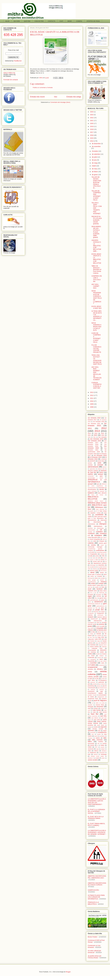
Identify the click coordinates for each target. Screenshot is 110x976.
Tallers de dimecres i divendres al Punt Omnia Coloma (96, 269)
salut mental (103, 712)
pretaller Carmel (92, 695)
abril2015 (92, 461)
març (96, 643)
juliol (103, 626)
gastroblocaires (94, 600)
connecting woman (102, 552)
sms (93, 734)
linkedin (99, 634)
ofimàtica (100, 669)
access (90, 463)
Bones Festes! (92, 937)
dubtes (92, 576)
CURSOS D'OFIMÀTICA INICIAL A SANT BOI (97, 385)
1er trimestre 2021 (94, 423)
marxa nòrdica (94, 646)
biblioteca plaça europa (97, 503)
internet (104, 619)
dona (92, 572)
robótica (102, 708)
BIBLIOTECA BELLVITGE (93, 498)
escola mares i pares (94, 585)
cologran (101, 541)
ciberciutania (97, 522)
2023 (92, 115)
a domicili (104, 459)
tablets (98, 738)
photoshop (91, 686)
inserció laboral (102, 617)
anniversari (91, 476)
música (99, 657)
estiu (102, 587)
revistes (95, 708)
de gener (95, 174)
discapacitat (103, 569)
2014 (92, 141)
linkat (91, 633)
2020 (92, 123)
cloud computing (95, 539)
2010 (92, 401)
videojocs (104, 750)
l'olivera (90, 630)
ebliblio (96, 578)
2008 (92, 407)
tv (97, 745)
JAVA (97, 622)
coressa (102, 554)
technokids (91, 743)
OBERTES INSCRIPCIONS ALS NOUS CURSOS (97, 884)
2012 (92, 395)
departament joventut (100, 563)
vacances (90, 749)
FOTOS (98, 596)
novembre (93, 663)
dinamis (95, 568)
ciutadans (98, 535)
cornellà (90, 556)
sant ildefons (94, 718)
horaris (89, 611)
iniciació (90, 617)
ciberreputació (98, 526)
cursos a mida (94, 559)
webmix (96, 754)
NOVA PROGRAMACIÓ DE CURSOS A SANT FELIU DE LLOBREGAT (97, 297)
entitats (101, 583)
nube (102, 663)
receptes (90, 704)
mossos (104, 654)
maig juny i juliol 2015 (94, 639)
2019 (92, 126)
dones (102, 572)
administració (93, 467)
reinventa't (99, 706)
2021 (92, 120)
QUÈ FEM (27, 21)
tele (98, 743)
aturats (101, 489)
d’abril (94, 166)
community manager (95, 547)
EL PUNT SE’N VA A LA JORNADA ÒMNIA (95, 817)
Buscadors (90, 511)
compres (90, 550)
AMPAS (90, 474)
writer (103, 758)
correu (97, 556)
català (89, 516)
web (89, 754)
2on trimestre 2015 (96, 439)
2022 (92, 118)
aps (98, 484)
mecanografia (92, 650)
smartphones (102, 732)
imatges (103, 611)
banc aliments (102, 493)
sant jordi (97, 719)
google (90, 610)
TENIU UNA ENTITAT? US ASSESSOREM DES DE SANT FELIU (97, 359)
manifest (92, 641)
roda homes (97, 710)
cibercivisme (91, 524)
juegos (98, 626)
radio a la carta (100, 703)
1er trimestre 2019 (98, 421)
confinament (100, 550)
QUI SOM (17, 21)
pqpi (101, 691)
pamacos (92, 682)
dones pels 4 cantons (94, 574)
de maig (95, 163)
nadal (105, 657)
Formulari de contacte (10, 80)
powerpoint (91, 691)
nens (101, 659)
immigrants (91, 613)
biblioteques (99, 507)
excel (89, 589)
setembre (91, 730)
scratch (95, 727)
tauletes (100, 741)
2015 (92, 138)
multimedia (91, 657)
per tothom (102, 684)
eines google (92, 580)
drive (105, 574)
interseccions (98, 620)
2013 (92, 392)
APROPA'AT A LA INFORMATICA (97, 481)
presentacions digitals (95, 693)
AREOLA (104, 484)
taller (105, 738)
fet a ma (93, 592)
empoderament (92, 581)
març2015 (104, 643)
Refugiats (90, 706)
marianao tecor (102, 644)
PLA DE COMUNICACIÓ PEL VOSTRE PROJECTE (96, 348)
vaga (97, 749)
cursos (105, 557)
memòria (93, 652)
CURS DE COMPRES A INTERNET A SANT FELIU (96, 337)
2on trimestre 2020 (97, 447)
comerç (93, 545)
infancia (90, 615)
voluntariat (102, 752)
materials (104, 646)
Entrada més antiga (74, 97)
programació (101, 696)
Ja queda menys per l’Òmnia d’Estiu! (94, 957)
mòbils (102, 652)
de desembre (96, 143)
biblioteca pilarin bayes (95, 501)
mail (105, 639)
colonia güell (103, 543)
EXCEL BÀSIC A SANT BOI (96, 307)
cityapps (90, 531)
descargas (93, 565)
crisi (89, 557)
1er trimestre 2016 (94, 418)
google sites (99, 610)
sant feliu (103, 716)
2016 (92, 135)
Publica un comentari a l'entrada (43, 87)
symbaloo (102, 736)
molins (90, 654)
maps (98, 641)
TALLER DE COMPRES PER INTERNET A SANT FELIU (96, 195)
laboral (99, 632)
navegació (93, 659)
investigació (91, 622)
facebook (100, 589)
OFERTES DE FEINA (93, 21)
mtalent (101, 655)
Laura (105, 632)
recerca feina (100, 705)
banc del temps (97, 494)
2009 (92, 404)
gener (89, 601)
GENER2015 (98, 602)
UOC (96, 747)
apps (101, 476)
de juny (94, 160)
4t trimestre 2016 (97, 458)
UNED (90, 747)
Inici (55, 97)
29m (94, 437)
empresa (104, 581)
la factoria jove (102, 630)
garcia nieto (103, 598)
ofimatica (90, 669)
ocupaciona (102, 665)
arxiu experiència (97, 485)
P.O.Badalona (102, 680)
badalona (91, 493)
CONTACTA (51, 21)
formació (90, 594)
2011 (92, 398)
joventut (101, 624)
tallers (90, 741)
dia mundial (91, 567)
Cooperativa (93, 554)
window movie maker (97, 756)
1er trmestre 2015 (97, 424)
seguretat (103, 727)
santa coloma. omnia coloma (97, 722)
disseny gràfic (94, 570)
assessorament (92, 487)
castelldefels (99, 514)
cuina (93, 557)
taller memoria (97, 740)
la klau (93, 632)
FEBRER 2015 (92, 591)
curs (99, 558)
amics (101, 472)
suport (96, 736)
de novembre (96, 146)
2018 (92, 129)
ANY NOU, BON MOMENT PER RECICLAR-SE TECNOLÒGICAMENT (97, 373)
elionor (102, 580)
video (89, 751)
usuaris (102, 747)
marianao (93, 645)
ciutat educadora (93, 537)
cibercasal (103, 520)
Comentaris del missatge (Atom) (60, 102)
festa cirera (103, 591)
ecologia (102, 578)
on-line (103, 678)
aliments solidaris (93, 470)
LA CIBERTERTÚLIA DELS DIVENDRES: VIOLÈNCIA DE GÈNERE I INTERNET (97, 832)
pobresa (93, 689)
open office (91, 680)
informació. (100, 615)
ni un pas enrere (102, 661)
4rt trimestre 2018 (100, 455)
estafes (97, 587)
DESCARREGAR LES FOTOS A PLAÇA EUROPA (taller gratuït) (96, 232)
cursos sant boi (97, 561)
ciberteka (90, 528)
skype (105, 730)
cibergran (103, 524)
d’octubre (95, 151)
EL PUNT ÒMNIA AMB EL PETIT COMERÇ (96, 824)
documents (104, 570)
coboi (94, 541)
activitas (90, 465)
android (100, 474)
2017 (92, 132)
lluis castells (98, 635)
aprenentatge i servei (95, 478)
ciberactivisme (92, 520)
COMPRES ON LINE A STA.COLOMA (97, 278)
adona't (105, 467)
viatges (103, 749)
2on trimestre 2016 (94, 441)
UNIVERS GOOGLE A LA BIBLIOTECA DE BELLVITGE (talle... (96, 245)
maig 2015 (101, 637)
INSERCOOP (94, 619)
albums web (101, 469)
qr (92, 703)
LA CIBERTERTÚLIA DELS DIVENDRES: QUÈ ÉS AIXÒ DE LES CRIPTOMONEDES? (97, 801)
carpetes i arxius (95, 513)
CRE (103, 556)
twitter (102, 745)
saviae (89, 727)
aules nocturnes (92, 491)
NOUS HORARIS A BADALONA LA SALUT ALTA (96, 326)
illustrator (96, 611)
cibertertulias (100, 528)
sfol (99, 730)
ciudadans (99, 531)
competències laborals (95, 548)
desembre (101, 565)
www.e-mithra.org (9, 73)
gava (102, 600)
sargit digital (100, 725)
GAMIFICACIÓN (93, 890)
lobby (105, 635)
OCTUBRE (91, 665)
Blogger (68, 972)
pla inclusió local (102, 687)
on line (97, 678)
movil (92, 655)
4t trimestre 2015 (96, 457)
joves (90, 626)
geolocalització (100, 606)
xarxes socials (92, 760)
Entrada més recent (37, 97)
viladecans (93, 752)
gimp (102, 608)
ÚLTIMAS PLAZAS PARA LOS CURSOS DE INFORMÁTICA (96, 897)
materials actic (97, 648)
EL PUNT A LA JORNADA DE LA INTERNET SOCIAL (96, 811)
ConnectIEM (91, 552)
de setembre (96, 154)
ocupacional (92, 667)
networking (91, 661)
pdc (89, 684)
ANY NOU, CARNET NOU (95, 286)
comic (102, 545)
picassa (99, 686)
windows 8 (91, 758)
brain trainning (100, 509)
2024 (92, 112)
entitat (93, 583)
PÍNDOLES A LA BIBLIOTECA (93, 903)
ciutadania (91, 533)
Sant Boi (94, 714)
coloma (91, 543)
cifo (101, 530)
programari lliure (93, 698)
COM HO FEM (39, 21)
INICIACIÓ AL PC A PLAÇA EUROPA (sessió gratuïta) (97, 220)
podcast (101, 689)
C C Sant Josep (101, 511)
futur (96, 598)
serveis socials (97, 729)
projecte (104, 698)
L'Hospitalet (99, 628)
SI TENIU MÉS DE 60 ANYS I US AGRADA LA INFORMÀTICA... (97, 315)
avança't (102, 491)
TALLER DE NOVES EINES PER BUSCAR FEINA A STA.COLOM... (96, 182)
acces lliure (101, 461)
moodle (98, 654)
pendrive (94, 684)
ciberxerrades (91, 530)
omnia (90, 672)
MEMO (69, 21)
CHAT (61, 21)
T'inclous (90, 738)
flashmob (101, 592)
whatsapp (104, 754)
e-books (99, 576)
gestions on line (93, 608)
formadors (98, 594)
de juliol (94, 157)
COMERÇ (79, 21)
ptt (90, 700)
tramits (105, 743)
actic (99, 463)
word (97, 758)
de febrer (95, 171)
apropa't (90, 484)
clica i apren (103, 537)
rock (89, 710)
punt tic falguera (100, 700)
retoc (89, 708)
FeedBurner (18, 61)
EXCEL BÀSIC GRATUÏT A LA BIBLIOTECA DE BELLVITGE (96, 258)
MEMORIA (103, 650)
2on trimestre (102, 437)
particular (101, 682)
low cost (92, 637)
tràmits (92, 745)
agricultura (92, 469)
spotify (99, 734)
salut (94, 712)
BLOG (7, 21)
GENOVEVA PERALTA (94, 603)
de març (95, 169)
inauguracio (100, 613)
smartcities (93, 732)
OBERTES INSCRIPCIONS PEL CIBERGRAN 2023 (97, 877)
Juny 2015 (90, 628)
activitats (100, 465)
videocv (96, 751)
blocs (89, 509)
